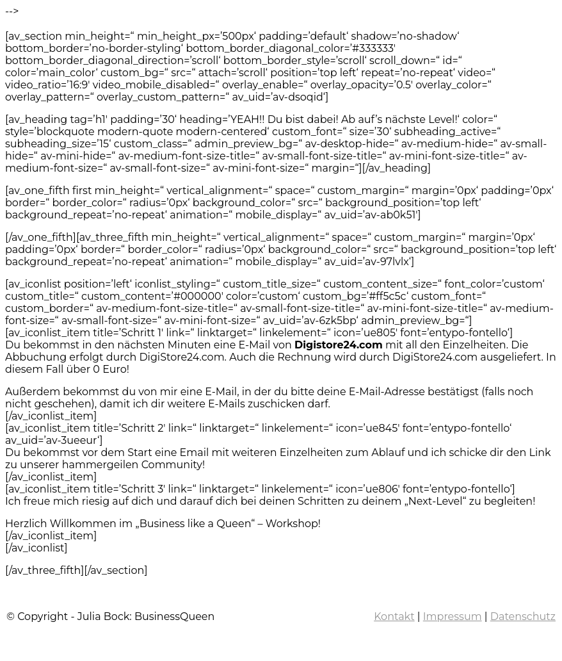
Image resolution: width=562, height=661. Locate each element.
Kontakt (394, 616)
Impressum (452, 616)
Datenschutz (523, 616)
